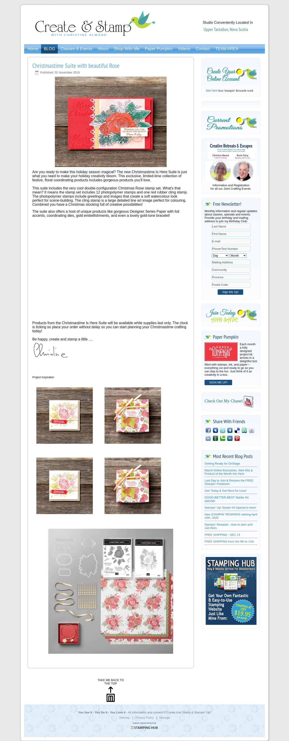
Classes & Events (76, 49)
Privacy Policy (144, 717)
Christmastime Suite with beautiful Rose (75, 65)
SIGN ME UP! (218, 382)
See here (212, 90)
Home (33, 49)
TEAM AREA (226, 49)
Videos (184, 49)
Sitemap (124, 717)
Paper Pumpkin (158, 49)
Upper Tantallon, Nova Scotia (226, 29)
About (103, 49)
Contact (203, 49)
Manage (164, 717)
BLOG (49, 49)
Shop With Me (126, 49)
